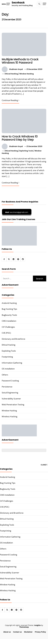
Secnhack (18, 2)
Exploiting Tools (26, 151)
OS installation (8, 368)
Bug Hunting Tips (9, 309)
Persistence (7, 386)
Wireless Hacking (9, 416)
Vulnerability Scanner (11, 398)
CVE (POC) (6, 333)
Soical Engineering (10, 392)
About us (7, 632)
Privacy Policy (40, 632)
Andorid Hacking (9, 303)
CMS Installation (9, 321)
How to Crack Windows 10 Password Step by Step (20, 138)
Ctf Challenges (8, 327)
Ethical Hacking (11, 74)
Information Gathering (12, 362)
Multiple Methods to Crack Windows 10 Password (20, 61)
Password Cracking (10, 380)
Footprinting (7, 356)
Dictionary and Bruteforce (13, 339)
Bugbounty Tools (9, 315)
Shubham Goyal (16, 69)
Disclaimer (28, 632)
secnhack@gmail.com (16, 212)
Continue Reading (10, 100)
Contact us (17, 632)
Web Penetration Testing (13, 404)
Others (5, 374)
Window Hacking (26, 74)
